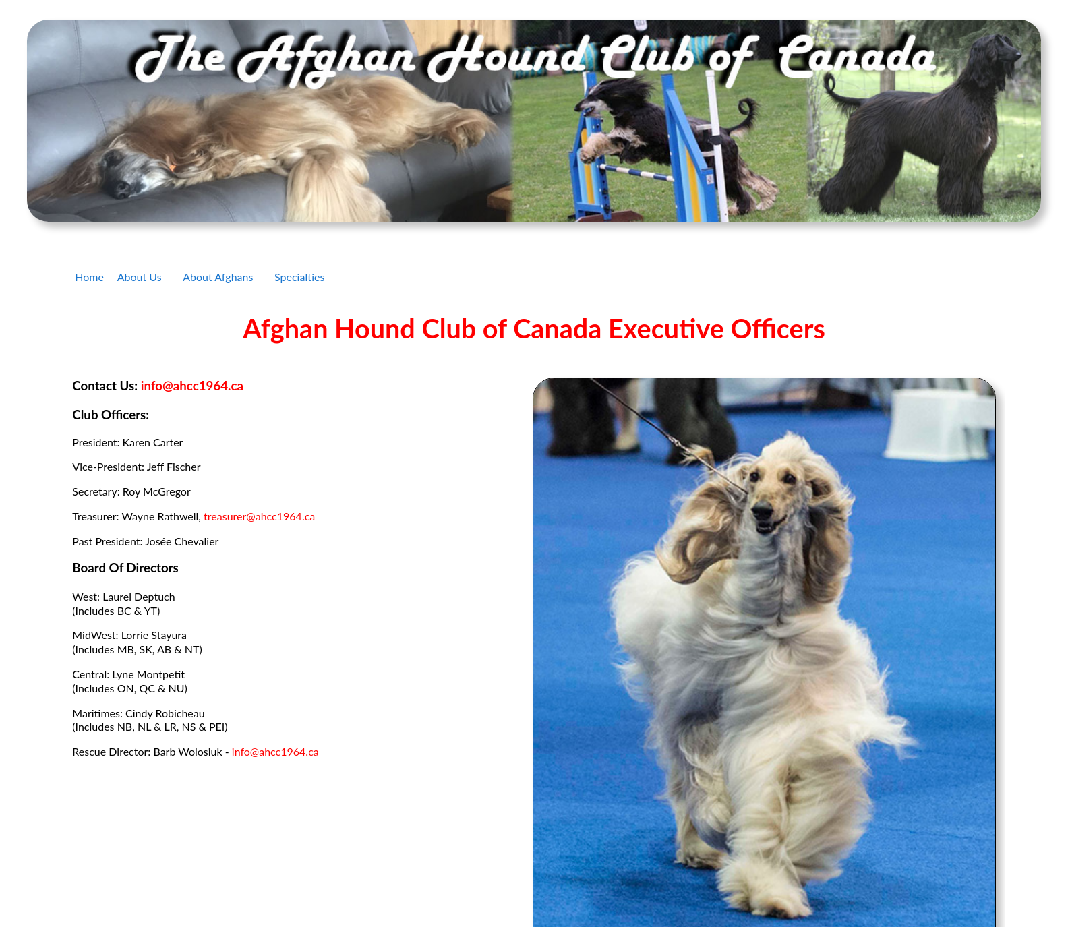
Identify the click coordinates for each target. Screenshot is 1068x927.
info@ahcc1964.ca (192, 385)
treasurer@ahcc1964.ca (259, 516)
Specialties (299, 276)
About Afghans (218, 276)
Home (89, 276)
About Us (139, 276)
